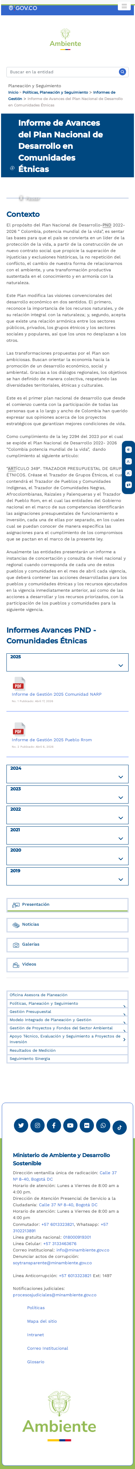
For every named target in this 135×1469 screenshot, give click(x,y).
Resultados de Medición (33, 1050)
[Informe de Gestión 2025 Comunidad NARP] (19, 684)
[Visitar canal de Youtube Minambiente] (70, 1125)
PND (106, 225)
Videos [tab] (24, 965)
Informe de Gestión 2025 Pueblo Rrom (52, 739)
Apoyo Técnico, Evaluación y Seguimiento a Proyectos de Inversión (65, 1039)
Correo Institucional (47, 1348)
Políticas (36, 1307)
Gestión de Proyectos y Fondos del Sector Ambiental (61, 1028)
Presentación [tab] (30, 905)
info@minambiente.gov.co (82, 1250)
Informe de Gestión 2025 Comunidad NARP (56, 694)
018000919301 (77, 1237)
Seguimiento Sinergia (30, 1058)
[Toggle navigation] (124, 6)
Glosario (35, 1361)
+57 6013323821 (57, 1224)
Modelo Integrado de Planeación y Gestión (50, 1020)
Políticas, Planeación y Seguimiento (55, 92)
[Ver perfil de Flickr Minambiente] (87, 1125)
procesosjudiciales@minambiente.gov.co (54, 1294)
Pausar (21, 197)
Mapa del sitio (42, 1321)
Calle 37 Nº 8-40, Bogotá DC (68, 1204)
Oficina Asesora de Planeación (39, 995)
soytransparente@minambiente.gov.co (52, 1262)
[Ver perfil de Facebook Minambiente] (54, 1125)
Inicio (13, 92)
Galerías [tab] (25, 945)
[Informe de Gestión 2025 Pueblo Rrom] (19, 729)
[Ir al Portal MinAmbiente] (65, 38)
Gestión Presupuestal (30, 1011)
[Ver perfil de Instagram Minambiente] (37, 1125)
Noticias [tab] (25, 925)
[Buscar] (67, 72)
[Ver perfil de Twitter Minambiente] (21, 1125)
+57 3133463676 (59, 1243)
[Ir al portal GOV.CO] (23, 7)
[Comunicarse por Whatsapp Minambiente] (103, 1125)
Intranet (35, 1334)
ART (12, 468)
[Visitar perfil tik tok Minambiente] (119, 1125)
